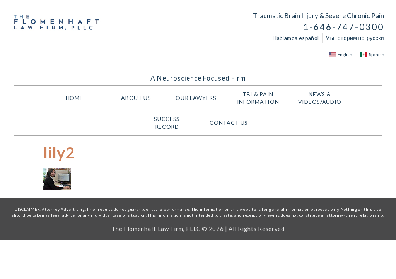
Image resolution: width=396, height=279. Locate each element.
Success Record (167, 122)
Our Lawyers (198, 98)
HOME (74, 98)
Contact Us (229, 122)
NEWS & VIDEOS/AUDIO (321, 98)
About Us (136, 98)
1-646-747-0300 (343, 27)
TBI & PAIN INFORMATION (260, 98)
